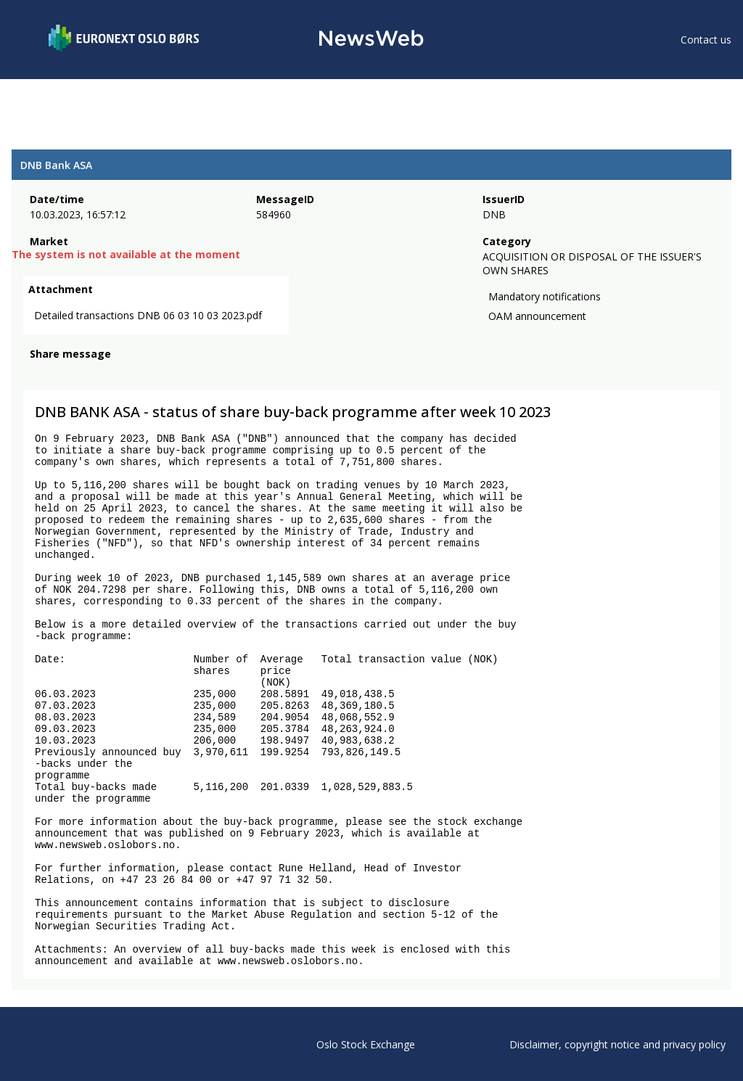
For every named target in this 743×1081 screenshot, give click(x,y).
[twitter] (61, 374)
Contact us (706, 39)
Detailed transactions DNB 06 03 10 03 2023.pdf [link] (148, 315)
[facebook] (38, 373)
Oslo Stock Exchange (365, 1044)
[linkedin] (88, 373)
